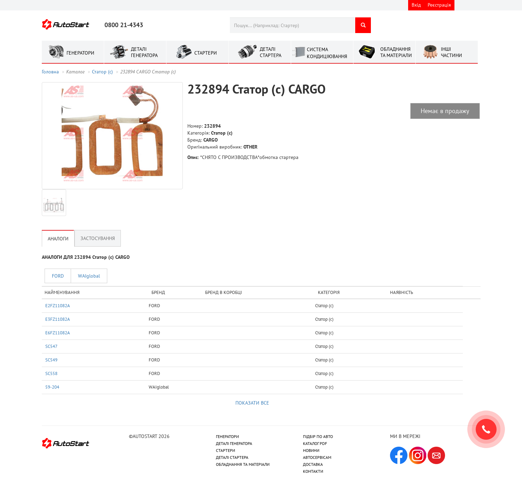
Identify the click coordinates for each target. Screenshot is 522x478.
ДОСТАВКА (313, 464)
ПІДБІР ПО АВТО (318, 436)
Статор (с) (102, 72)
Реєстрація (439, 5)
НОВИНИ (311, 450)
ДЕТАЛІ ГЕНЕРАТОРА (234, 443)
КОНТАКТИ (313, 471)
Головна (50, 72)
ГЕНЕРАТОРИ (227, 436)
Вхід (416, 5)
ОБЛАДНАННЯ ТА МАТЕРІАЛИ (243, 464)
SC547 (51, 346)
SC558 (51, 373)
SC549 (51, 360)
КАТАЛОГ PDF (315, 443)
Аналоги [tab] (58, 239)
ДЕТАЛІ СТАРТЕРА (232, 457)
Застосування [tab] (97, 238)
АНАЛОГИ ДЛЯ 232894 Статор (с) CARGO (86, 257)
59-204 (52, 387)
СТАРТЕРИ (225, 450)
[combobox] (292, 25)
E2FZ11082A (57, 305)
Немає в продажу (445, 111)
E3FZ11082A (57, 319)
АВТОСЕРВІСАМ (317, 457)
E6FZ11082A (57, 332)
